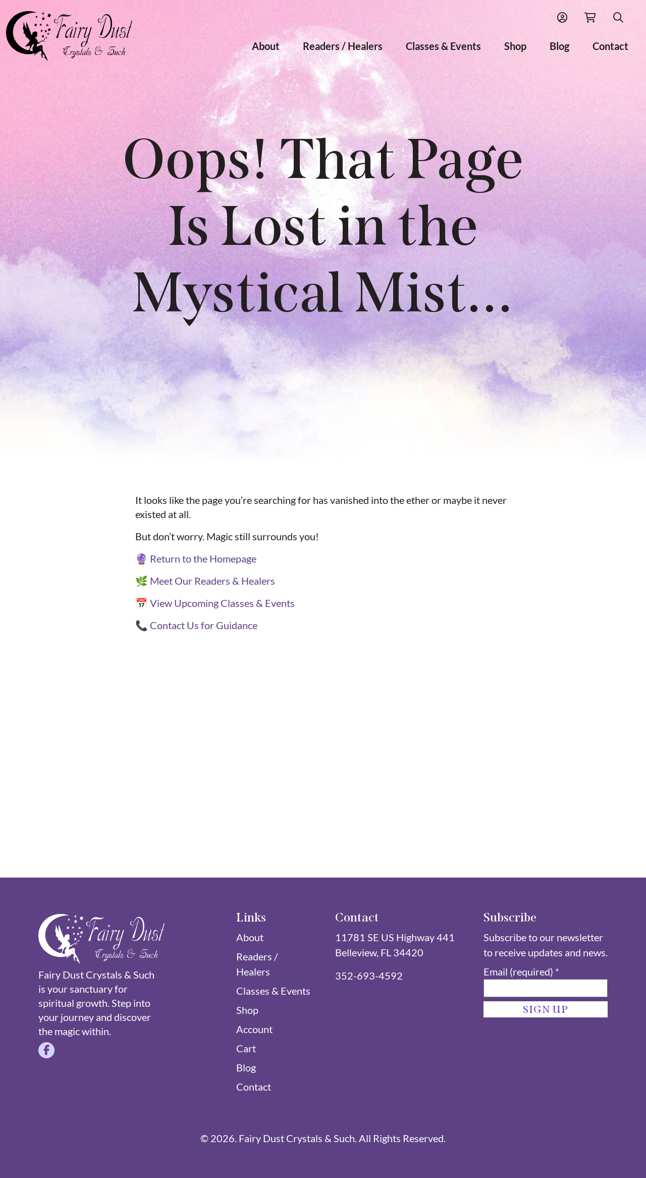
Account (254, 1029)
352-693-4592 (369, 975)
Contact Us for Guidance (203, 625)
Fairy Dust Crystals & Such (297, 1138)
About (266, 46)
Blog (559, 46)
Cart (246, 1048)
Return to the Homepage (203, 558)
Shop (515, 46)
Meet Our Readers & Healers (212, 581)
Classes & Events (443, 46)
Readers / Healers (343, 46)
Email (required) (521, 971)
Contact (610, 46)
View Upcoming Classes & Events (222, 603)
